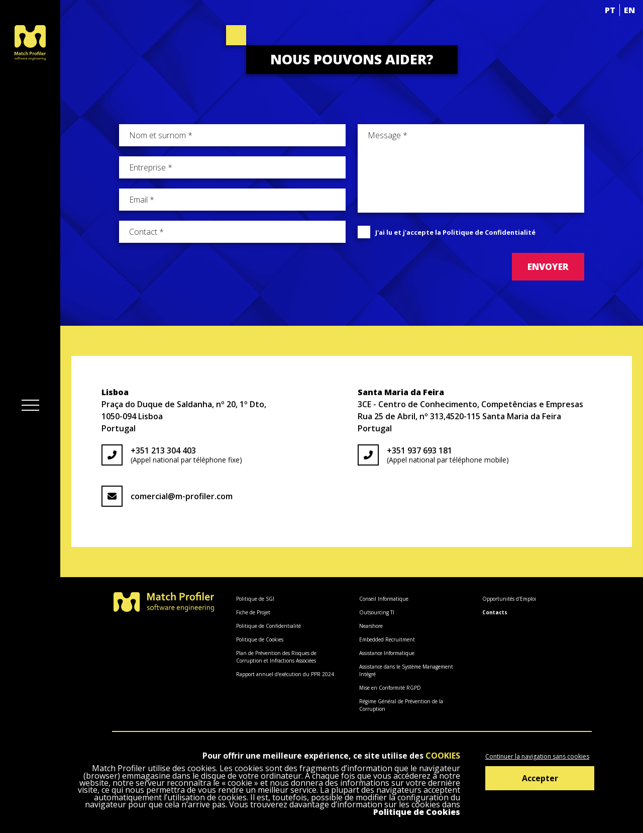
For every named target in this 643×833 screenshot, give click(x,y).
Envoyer (548, 266)
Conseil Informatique (383, 598)
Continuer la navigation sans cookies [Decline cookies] (537, 756)
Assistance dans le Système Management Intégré (406, 670)
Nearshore (371, 625)
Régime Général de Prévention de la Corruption (401, 705)
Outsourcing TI (376, 612)
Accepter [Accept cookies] (540, 778)
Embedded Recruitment (387, 639)
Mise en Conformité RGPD (390, 687)
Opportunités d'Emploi (509, 598)
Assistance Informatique (386, 653)
